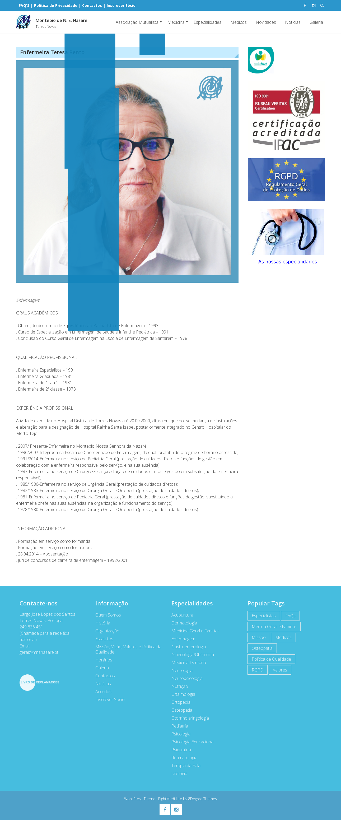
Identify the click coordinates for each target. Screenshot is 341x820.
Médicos (238, 22)
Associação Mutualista (137, 22)
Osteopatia (179, 710)
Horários (100, 660)
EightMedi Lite (170, 798)
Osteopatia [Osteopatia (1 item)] (259, 648)
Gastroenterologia (186, 647)
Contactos (102, 676)
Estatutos (101, 639)
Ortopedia (178, 702)
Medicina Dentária (186, 662)
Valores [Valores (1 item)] (277, 670)
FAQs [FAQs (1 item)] (287, 616)
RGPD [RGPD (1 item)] (254, 670)
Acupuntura (179, 615)
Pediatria (177, 726)
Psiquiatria (178, 750)
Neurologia (179, 670)
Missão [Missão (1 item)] (256, 637)
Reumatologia (181, 758)
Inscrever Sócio (107, 699)
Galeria (316, 22)
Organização (104, 631)
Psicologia (178, 734)
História (99, 623)
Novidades (266, 22)
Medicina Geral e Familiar (192, 631)
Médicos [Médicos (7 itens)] (280, 637)
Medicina (176, 22)
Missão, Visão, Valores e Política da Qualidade (125, 649)
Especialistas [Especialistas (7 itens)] (261, 616)
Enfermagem (180, 639)
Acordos (100, 691)
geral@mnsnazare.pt (35, 652)
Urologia (176, 773)
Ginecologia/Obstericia (190, 654)
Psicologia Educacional (190, 742)
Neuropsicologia (184, 678)
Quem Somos (105, 615)
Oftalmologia (180, 694)
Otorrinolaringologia (187, 718)
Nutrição (177, 686)
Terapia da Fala (183, 765)
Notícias (293, 22)
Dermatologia (181, 623)
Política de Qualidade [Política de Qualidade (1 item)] (268, 659)
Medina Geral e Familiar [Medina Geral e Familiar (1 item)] (271, 626)
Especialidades (207, 22)
